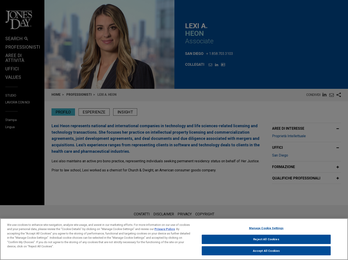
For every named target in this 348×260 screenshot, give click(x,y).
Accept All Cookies (266, 253)
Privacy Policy (164, 231)
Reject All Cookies (266, 241)
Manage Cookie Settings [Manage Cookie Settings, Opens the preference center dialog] (266, 230)
